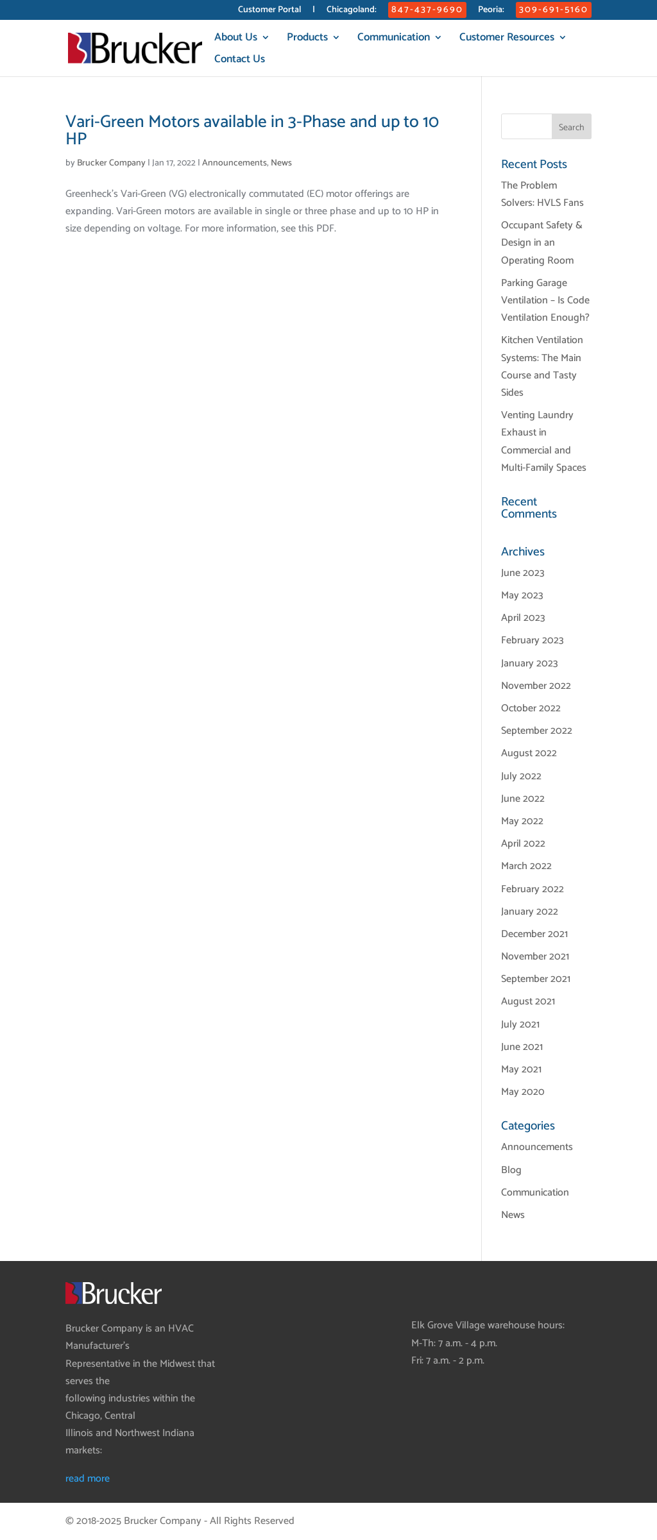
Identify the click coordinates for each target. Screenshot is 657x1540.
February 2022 (532, 889)
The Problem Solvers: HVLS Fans (542, 194)
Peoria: (491, 11)
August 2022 (529, 753)
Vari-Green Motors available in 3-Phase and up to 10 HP (252, 131)
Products (307, 39)
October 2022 (531, 708)
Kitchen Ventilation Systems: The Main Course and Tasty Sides (542, 367)
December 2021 (534, 934)
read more (87, 1478)
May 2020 (523, 1092)
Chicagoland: (352, 11)
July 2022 (521, 776)
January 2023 (529, 663)
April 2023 (523, 618)
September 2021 (535, 979)
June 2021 (522, 1047)
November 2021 (535, 956)
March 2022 (526, 866)
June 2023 (523, 573)
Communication (393, 39)
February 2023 (532, 640)
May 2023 (522, 595)
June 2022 (523, 799)
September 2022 (536, 731)
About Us (235, 39)
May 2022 (522, 821)
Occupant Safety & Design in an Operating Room (542, 243)
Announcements (234, 163)
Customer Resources (506, 39)
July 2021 (520, 1024)
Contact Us (239, 61)
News (281, 163)
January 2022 (529, 911)
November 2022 (536, 686)
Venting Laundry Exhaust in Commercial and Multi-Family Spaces (543, 442)
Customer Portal (269, 11)
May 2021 (521, 1069)
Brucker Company (111, 163)
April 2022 (523, 843)
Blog (511, 1170)
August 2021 (528, 1001)
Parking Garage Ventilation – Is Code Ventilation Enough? (545, 300)
